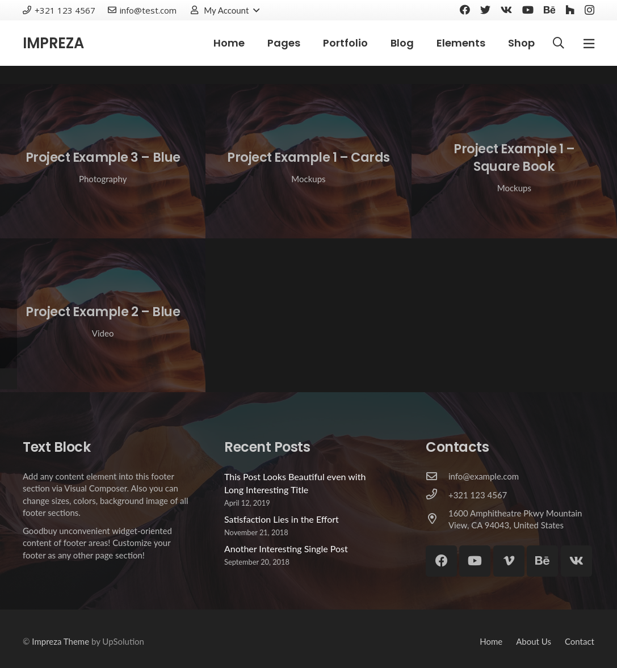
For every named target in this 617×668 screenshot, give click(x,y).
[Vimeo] (508, 561)
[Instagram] (589, 10)
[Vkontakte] (506, 10)
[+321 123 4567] (437, 495)
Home (491, 641)
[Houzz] (569, 10)
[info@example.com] (437, 476)
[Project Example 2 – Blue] (102, 315)
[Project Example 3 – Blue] (102, 161)
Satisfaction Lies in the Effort (281, 519)
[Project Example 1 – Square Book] (514, 161)
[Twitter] (485, 10)
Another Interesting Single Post (286, 548)
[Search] (558, 43)
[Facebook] (465, 10)
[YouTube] (528, 10)
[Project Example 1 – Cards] (308, 161)
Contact (579, 641)
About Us (533, 641)
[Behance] (549, 10)
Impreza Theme (60, 641)
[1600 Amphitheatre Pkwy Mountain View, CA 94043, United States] (437, 519)
